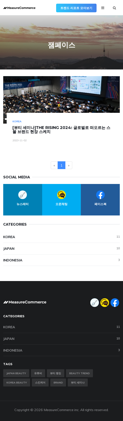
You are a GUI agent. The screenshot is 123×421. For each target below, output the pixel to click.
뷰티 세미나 (78, 382)
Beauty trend (79, 373)
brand (58, 382)
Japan (61, 248)
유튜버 (38, 373)
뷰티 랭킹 (55, 373)
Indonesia (61, 260)
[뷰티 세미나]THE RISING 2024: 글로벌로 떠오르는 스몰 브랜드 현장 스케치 (61, 129)
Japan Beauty (16, 373)
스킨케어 (40, 382)
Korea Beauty (16, 382)
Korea (17, 121)
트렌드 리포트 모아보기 (76, 8)
